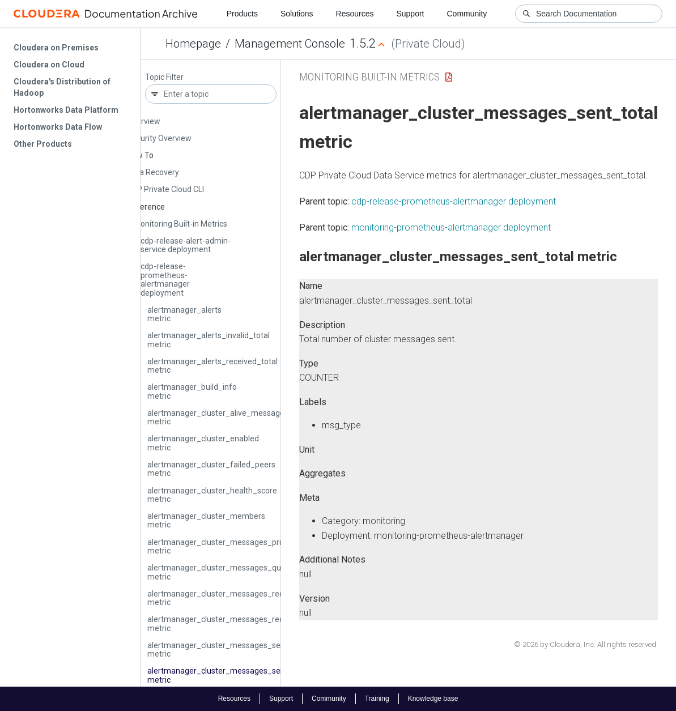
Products (242, 13)
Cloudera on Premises (56, 47)
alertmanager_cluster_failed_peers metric (211, 469)
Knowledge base (433, 699)
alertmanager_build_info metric (192, 391)
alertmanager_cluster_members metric (206, 520)
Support (410, 13)
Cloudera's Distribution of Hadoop (62, 87)
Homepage (193, 43)
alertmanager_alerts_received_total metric (212, 365)
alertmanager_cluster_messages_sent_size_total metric (237, 649)
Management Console (290, 43)
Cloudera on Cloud (49, 64)
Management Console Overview (166, 116)
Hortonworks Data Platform (66, 109)
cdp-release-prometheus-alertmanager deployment (165, 279)
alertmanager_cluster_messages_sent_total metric (228, 675)
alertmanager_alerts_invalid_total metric (208, 339)
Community (467, 13)
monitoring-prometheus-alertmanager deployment (451, 227)
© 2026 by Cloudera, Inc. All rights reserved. (586, 644)
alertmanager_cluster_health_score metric (212, 495)
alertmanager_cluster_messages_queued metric (223, 572)
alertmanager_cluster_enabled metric (203, 443)
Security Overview (159, 138)
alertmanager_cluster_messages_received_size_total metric (245, 598)
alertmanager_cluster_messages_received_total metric (235, 623)
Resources (355, 13)
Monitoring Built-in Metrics (180, 223)
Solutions (296, 13)
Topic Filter (164, 77)
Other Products (43, 143)
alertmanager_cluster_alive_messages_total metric (228, 417)
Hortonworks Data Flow (58, 126)
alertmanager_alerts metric (184, 314)
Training (377, 699)
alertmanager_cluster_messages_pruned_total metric (232, 546)
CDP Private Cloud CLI (165, 189)
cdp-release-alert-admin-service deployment (186, 245)
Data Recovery (153, 172)
